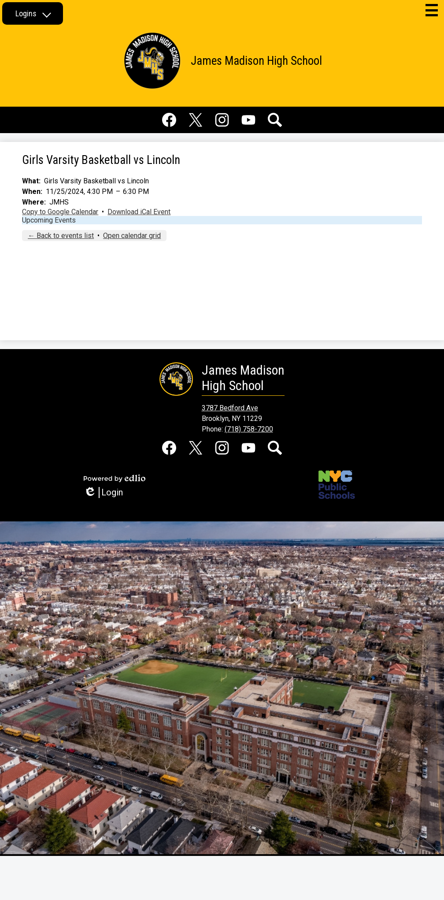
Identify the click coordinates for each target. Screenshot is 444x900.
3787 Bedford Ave (230, 408)
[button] (32, 13)
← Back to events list (61, 235)
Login (103, 492)
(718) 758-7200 (249, 429)
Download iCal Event (138, 212)
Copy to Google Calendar (60, 212)
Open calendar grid (132, 235)
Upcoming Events (49, 220)
